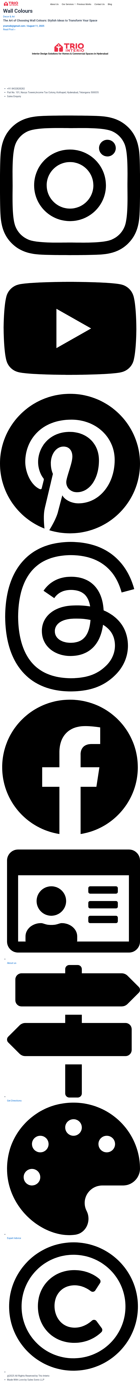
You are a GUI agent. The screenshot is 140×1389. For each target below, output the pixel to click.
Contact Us (99, 4)
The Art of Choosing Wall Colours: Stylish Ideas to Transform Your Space (50, 20)
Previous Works (84, 4)
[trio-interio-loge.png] (11, 4)
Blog (110, 4)
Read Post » (9, 29)
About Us (54, 4)
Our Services (68, 4)
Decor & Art (9, 16)
